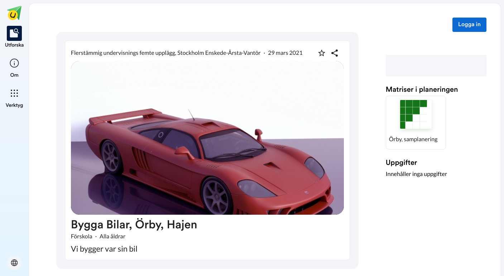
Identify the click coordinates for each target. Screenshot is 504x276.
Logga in (469, 25)
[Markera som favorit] (321, 53)
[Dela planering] (334, 53)
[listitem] (14, 37)
